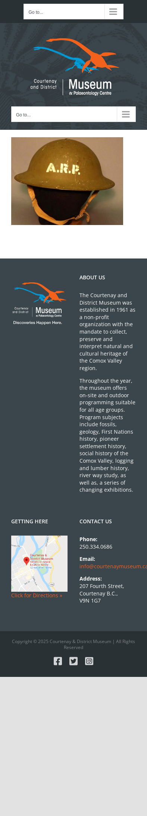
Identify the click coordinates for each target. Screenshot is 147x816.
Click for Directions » (36, 595)
